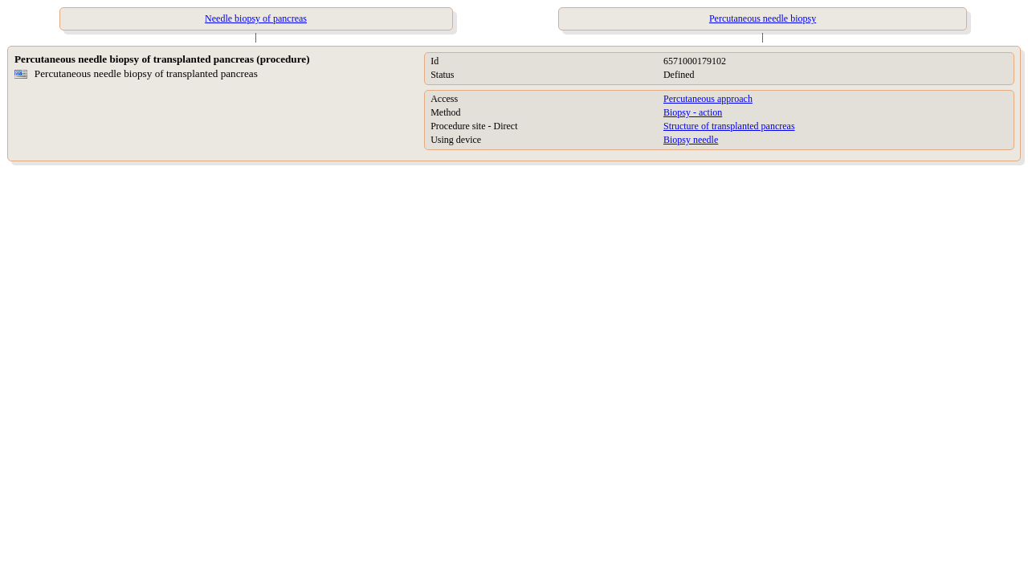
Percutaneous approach (708, 98)
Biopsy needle (690, 139)
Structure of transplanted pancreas (729, 126)
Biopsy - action (692, 112)
